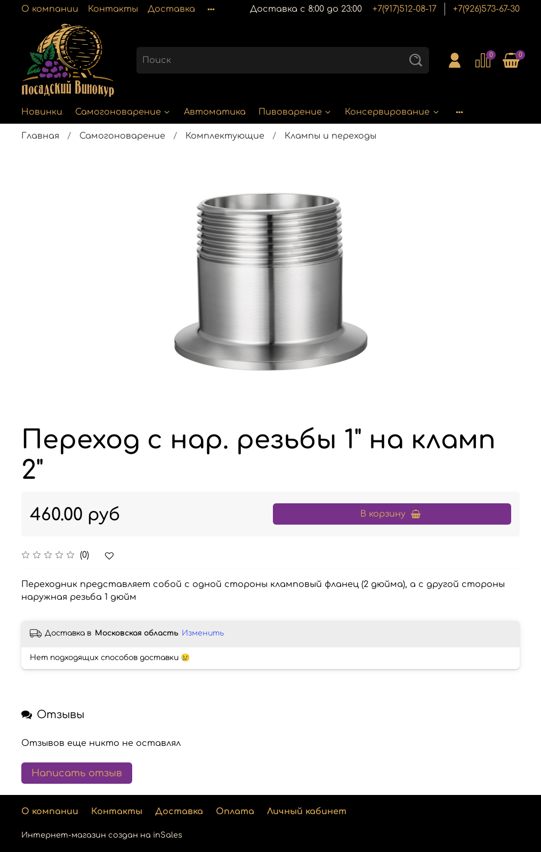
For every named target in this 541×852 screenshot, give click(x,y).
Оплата (235, 811)
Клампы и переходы (330, 136)
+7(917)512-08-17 (405, 9)
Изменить (203, 633)
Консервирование (392, 112)
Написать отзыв (76, 773)
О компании (49, 9)
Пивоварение (295, 112)
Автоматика (215, 112)
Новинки (41, 112)
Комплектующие (224, 136)
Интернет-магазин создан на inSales (101, 835)
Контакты (113, 9)
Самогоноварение (123, 112)
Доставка (171, 9)
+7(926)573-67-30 (486, 9)
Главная (40, 136)
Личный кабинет (306, 811)
